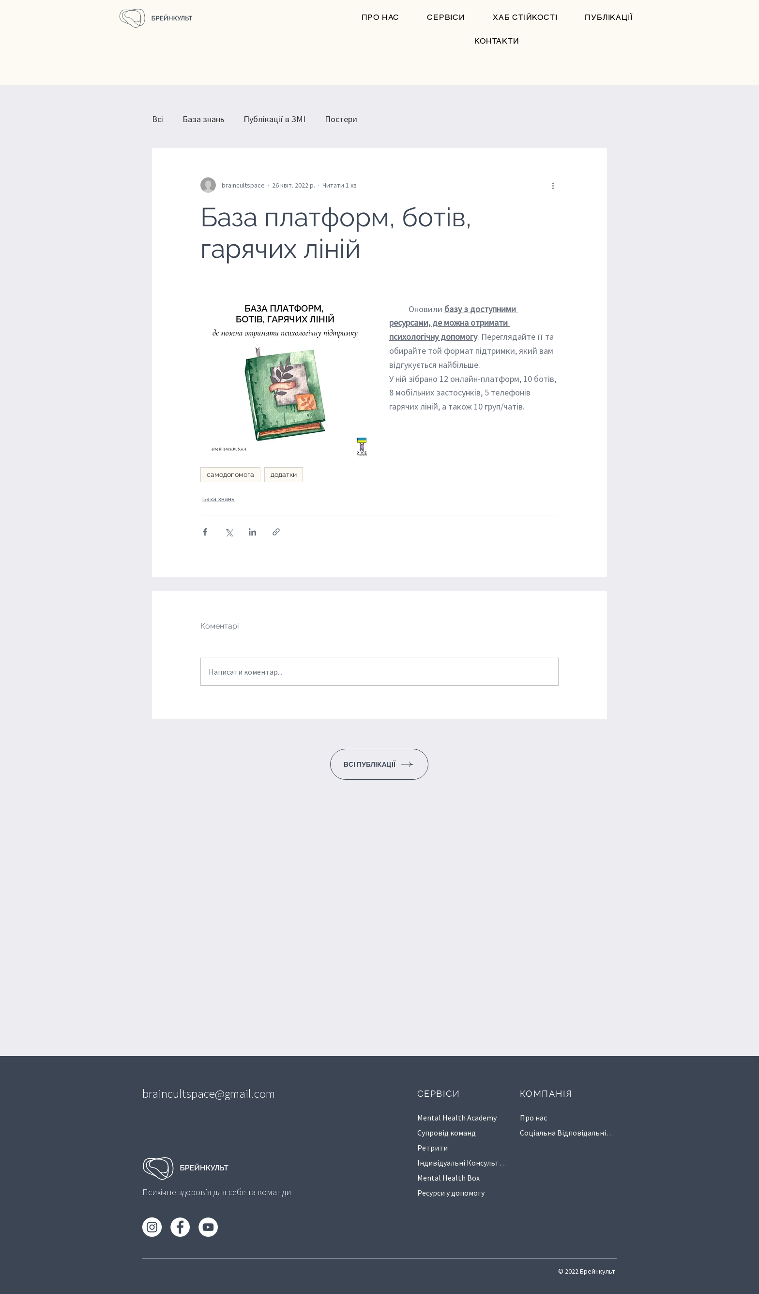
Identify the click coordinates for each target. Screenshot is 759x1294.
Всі (157, 119)
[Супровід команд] (463, 1132)
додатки (284, 474)
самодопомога (230, 474)
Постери (341, 119)
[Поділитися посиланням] (276, 532)
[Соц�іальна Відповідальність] (568, 1132)
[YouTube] (208, 1227)
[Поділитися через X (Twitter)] (228, 532)
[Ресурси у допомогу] (463, 1192)
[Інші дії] (553, 185)
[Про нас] (559, 1117)
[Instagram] (152, 1227)
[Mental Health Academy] (463, 1117)
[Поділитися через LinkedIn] (252, 532)
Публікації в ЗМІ (274, 119)
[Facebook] (180, 1227)
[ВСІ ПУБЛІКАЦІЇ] (379, 764)
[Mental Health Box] (463, 1177)
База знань (203, 119)
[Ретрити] (463, 1147)
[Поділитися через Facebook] (205, 532)
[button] (446, 18)
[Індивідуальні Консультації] (463, 1162)
